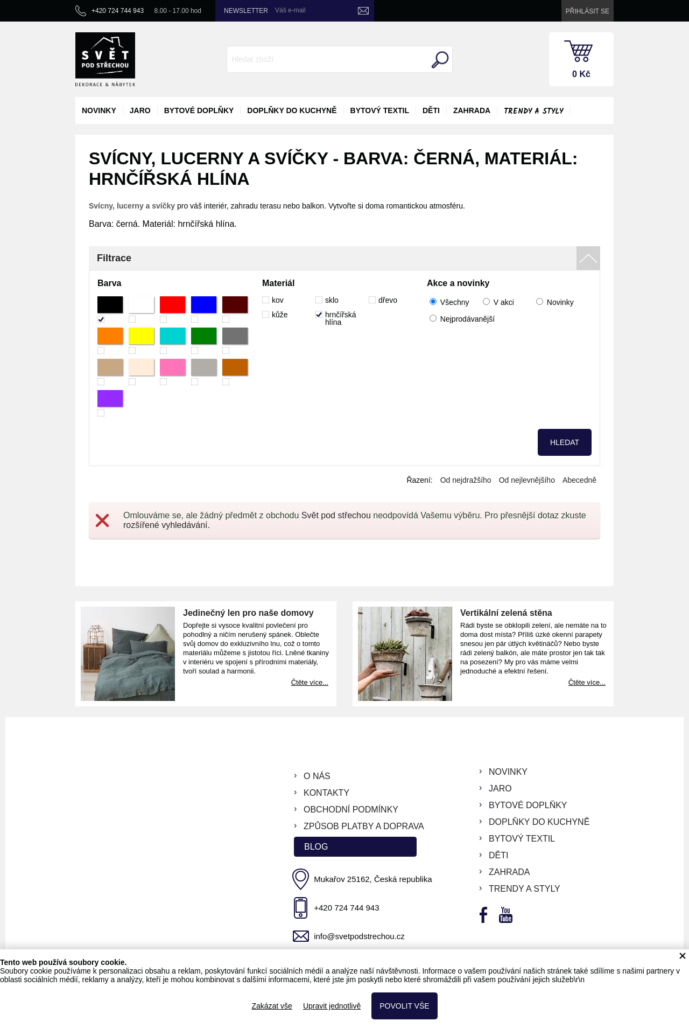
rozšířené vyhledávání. (166, 525)
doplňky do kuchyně (291, 110)
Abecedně (579, 480)
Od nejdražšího (465, 480)
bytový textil (379, 110)
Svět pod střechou (336, 515)
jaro (140, 110)
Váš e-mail (290, 10)
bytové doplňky (199, 110)
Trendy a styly (533, 111)
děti (431, 110)
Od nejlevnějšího (527, 480)
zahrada (471, 110)
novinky (99, 110)
